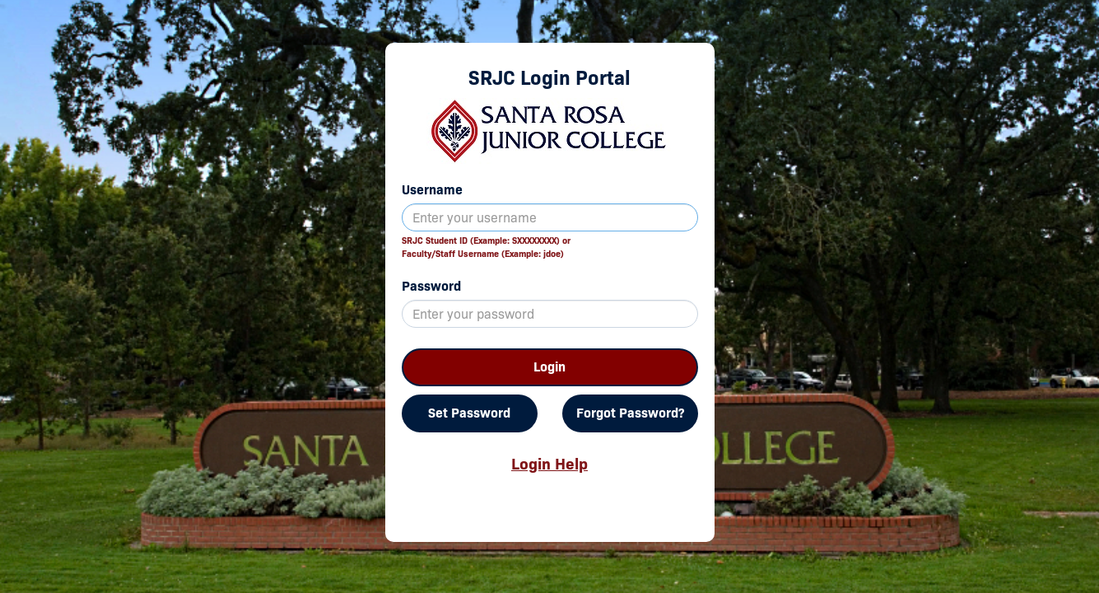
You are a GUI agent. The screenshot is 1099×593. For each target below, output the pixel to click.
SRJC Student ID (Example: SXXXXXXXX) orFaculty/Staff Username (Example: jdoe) (486, 247)
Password (431, 286)
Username (432, 190)
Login (549, 367)
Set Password (469, 413)
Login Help (549, 464)
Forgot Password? (630, 413)
